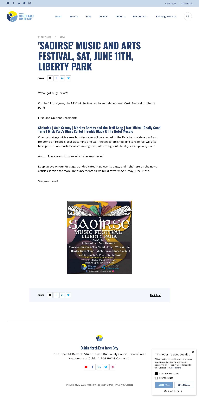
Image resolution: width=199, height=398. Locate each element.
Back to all (155, 295)
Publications (170, 3)
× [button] (193, 352)
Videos (103, 16)
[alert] (174, 372)
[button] (174, 391)
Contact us (186, 3)
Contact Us (123, 358)
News (58, 16)
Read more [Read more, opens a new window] (176, 368)
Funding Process (166, 16)
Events (74, 16)
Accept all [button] (164, 385)
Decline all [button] (184, 385)
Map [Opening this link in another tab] (89, 16)
